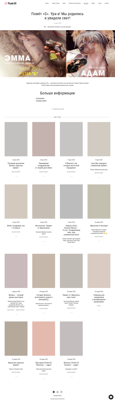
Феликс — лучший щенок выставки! (16, 299)
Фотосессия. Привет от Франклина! (43, 229)
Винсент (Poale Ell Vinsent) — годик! (71, 366)
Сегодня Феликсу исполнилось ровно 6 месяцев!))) (44, 300)
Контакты (107, 3)
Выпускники (16, 174)
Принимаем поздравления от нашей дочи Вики (43, 168)
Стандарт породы (55, 3)
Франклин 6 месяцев (99, 228)
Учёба (99, 308)
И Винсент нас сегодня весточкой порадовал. (71, 168)
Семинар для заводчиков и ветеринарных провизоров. (99, 301)
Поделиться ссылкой (58, 112)
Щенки (64, 3)
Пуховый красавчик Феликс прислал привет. (16, 168)
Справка (93, 3)
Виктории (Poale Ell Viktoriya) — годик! (44, 366)
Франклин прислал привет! (16, 366)
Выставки (10, 312)
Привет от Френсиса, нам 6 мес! (71, 299)
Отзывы (100, 3)
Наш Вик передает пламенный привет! (99, 167)
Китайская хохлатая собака (75, 3)
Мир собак (86, 3)
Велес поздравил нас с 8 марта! (16, 229)
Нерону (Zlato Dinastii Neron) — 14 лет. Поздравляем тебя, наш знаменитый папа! (71, 233)
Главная (47, 3)
